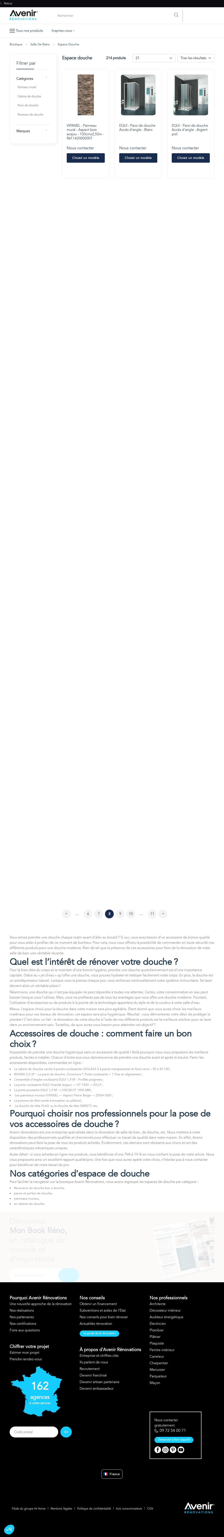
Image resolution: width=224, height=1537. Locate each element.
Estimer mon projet (24, 1352)
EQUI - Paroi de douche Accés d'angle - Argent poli (190, 129)
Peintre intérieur (162, 1350)
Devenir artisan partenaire (99, 1382)
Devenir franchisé (93, 1375)
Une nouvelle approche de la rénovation (41, 1304)
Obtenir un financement (98, 1304)
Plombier (157, 1330)
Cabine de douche (29, 96)
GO (66, 1432)
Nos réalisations (22, 1310)
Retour (6, 3)
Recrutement (90, 1368)
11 (152, 914)
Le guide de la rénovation (99, 1333)
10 (131, 914)
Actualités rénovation (96, 1323)
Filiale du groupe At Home (29, 1509)
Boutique (16, 44)
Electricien (158, 1323)
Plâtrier (155, 1336)
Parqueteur (158, 1376)
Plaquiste (157, 1343)
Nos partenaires (22, 1317)
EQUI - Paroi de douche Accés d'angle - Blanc (137, 127)
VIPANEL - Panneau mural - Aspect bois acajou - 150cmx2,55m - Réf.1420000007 (85, 132)
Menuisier (157, 1369)
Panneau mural (27, 87)
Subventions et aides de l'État (103, 1310)
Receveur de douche (30, 115)
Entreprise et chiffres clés (99, 1355)
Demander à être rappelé (174, 1439)
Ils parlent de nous (94, 1362)
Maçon (155, 1382)
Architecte (158, 1304)
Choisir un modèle (85, 158)
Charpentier (159, 1363)
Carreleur (157, 1356)
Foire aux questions (25, 1330)
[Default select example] (154, 58)
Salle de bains (40, 44)
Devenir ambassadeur (97, 1388)
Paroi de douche (28, 105)
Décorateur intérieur (165, 1310)
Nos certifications (23, 1323)
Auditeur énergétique (166, 1317)
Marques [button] (23, 131)
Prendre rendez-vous (26, 1359)
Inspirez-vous (63, 30)
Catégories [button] (24, 78)
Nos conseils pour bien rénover (104, 1317)
